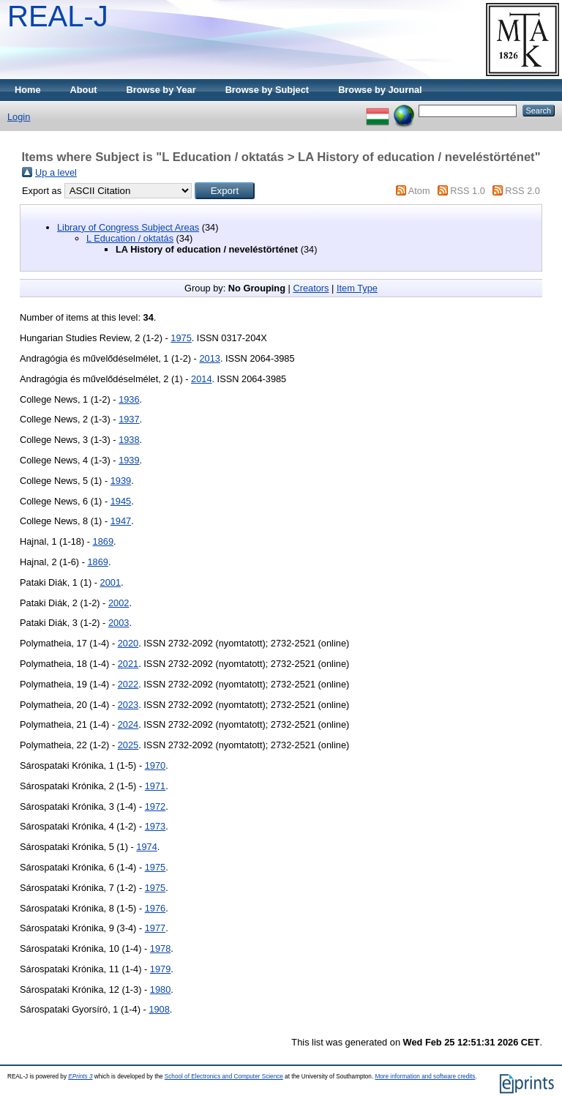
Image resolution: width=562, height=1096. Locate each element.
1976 (155, 908)
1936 (129, 399)
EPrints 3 (80, 1076)
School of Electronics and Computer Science (224, 1076)
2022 (128, 684)
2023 (128, 704)
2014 (201, 378)
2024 (128, 724)
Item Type (357, 288)
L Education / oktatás (129, 238)
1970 (155, 765)
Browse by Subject (267, 89)
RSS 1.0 (467, 190)
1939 (129, 460)
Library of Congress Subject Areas (128, 227)
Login (18, 116)
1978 (160, 948)
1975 (181, 337)
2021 (128, 663)
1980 (160, 989)
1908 (159, 1009)
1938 (129, 439)
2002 (118, 602)
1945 (120, 501)
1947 (120, 520)
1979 (160, 968)
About (83, 89)
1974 (146, 846)
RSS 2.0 (522, 190)
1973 (155, 826)
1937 (129, 419)
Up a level (56, 172)
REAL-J (57, 16)
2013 (209, 358)
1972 (155, 806)
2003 (118, 622)
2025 (128, 744)
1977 (155, 927)
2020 (128, 643)
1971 (155, 785)
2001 (110, 582)
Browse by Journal (380, 89)
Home (28, 89)
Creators (311, 288)
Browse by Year (161, 89)
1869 (103, 541)
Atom (419, 190)
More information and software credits (425, 1076)
